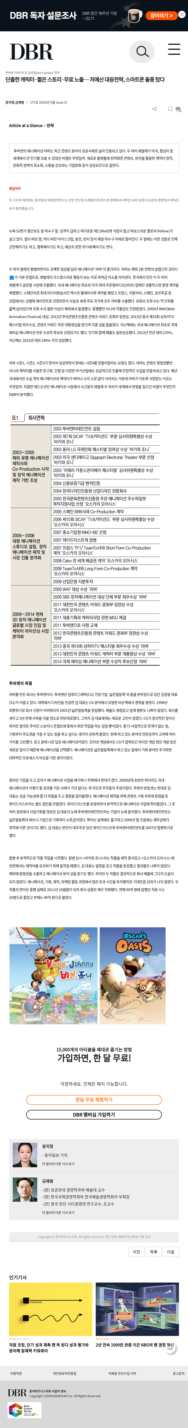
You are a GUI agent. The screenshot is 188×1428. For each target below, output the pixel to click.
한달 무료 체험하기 (94, 1099)
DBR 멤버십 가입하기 (94, 1114)
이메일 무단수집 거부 (122, 1373)
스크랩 (170, 109)
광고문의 (179, 1373)
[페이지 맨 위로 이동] (171, 1349)
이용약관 (16, 1373)
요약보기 (179, 109)
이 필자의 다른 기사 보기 (58, 1163)
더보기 (154, 109)
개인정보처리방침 (64, 1373)
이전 (136, 1252)
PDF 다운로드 (162, 109)
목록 (153, 1252)
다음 (171, 1252)
